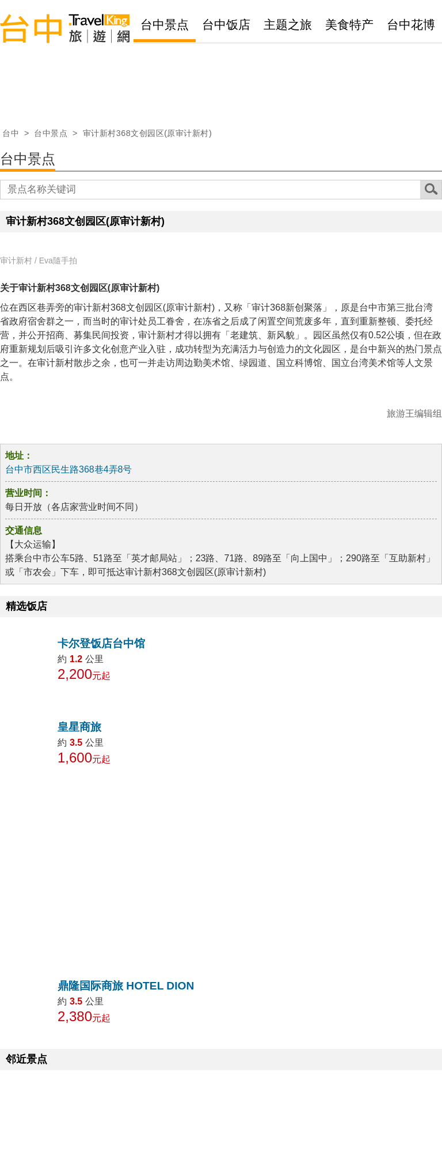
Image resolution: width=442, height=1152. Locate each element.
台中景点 (164, 24)
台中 (10, 133)
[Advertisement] (221, 870)
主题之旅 (288, 24)
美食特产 (349, 24)
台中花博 (411, 24)
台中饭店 (226, 24)
